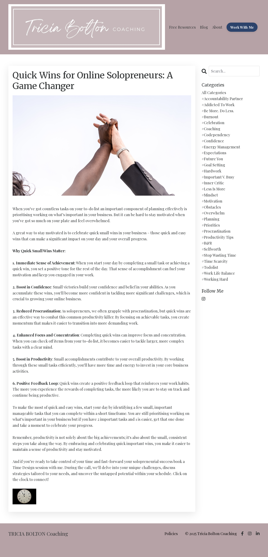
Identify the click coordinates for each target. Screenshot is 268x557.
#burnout (210, 116)
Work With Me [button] (242, 27)
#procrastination (216, 231)
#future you (212, 158)
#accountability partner (222, 98)
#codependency (216, 134)
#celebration (213, 122)
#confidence (213, 140)
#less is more (213, 188)
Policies (171, 533)
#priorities (211, 225)
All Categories (214, 92)
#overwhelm (213, 212)
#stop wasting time (219, 255)
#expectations (214, 152)
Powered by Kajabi (248, 546)
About (217, 27)
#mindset (210, 195)
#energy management (221, 146)
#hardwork (211, 170)
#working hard (215, 279)
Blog (204, 27)
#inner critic (213, 182)
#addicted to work (218, 104)
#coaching (211, 128)
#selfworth (211, 249)
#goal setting (213, 164)
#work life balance (218, 273)
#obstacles (211, 207)
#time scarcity (215, 261)
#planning (210, 219)
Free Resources (182, 27)
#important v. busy (218, 177)
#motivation (212, 201)
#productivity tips (217, 237)
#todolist (210, 267)
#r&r (207, 243)
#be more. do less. (218, 110)
